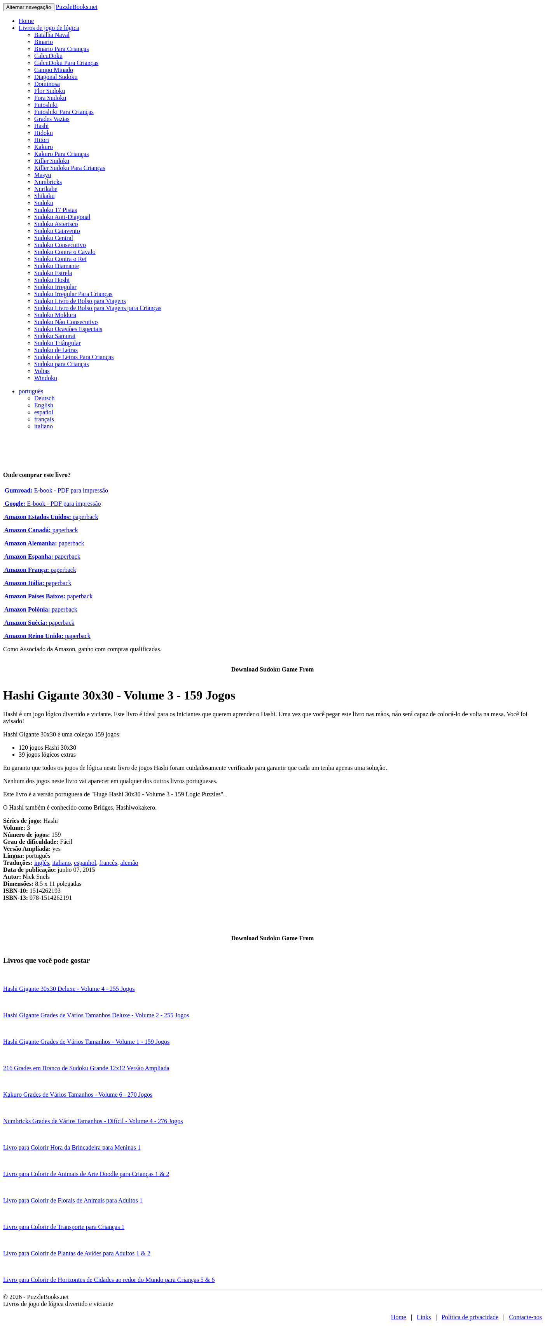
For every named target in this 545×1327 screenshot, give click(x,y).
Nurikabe (46, 189)
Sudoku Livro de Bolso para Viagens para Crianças (97, 308)
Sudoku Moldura (55, 315)
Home (26, 21)
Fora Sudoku (50, 98)
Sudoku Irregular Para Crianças (73, 294)
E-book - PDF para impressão (55, 490)
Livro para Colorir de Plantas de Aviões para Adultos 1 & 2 (76, 1253)
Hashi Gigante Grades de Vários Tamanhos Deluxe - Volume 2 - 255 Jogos (96, 1015)
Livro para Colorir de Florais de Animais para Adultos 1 (73, 1200)
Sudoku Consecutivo (60, 245)
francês (108, 862)
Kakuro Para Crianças (61, 154)
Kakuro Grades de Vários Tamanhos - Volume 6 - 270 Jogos (77, 1094)
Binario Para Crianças (61, 49)
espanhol (85, 862)
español (43, 412)
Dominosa (47, 84)
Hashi (41, 126)
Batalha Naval (52, 35)
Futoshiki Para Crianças (64, 112)
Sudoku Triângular (57, 343)
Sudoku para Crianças (61, 364)
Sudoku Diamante (56, 266)
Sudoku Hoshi (52, 280)
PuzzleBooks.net (77, 7)
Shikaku (44, 196)
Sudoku (43, 203)
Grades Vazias (52, 119)
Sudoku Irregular (55, 287)
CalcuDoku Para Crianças (66, 63)
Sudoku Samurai (54, 336)
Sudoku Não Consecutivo (66, 322)
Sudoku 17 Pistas (55, 210)
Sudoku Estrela (53, 273)
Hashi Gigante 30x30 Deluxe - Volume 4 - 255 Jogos (69, 988)
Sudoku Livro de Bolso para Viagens (80, 301)
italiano (43, 426)
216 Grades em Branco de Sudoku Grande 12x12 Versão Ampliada (86, 1068)
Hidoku (43, 133)
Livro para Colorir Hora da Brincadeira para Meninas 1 (72, 1147)
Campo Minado (53, 70)
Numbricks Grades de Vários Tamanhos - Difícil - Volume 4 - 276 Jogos (93, 1121)
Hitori (41, 140)
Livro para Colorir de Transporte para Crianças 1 (63, 1227)
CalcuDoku (48, 56)
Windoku (45, 378)
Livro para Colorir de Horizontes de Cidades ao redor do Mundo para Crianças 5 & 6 (109, 1279)
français (44, 419)
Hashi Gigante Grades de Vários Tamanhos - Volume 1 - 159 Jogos (86, 1041)
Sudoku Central (53, 238)
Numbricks (48, 182)
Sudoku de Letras (56, 350)
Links (424, 1317)
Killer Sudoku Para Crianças (69, 168)
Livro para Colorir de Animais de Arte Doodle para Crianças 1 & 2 (86, 1174)
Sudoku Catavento (57, 231)
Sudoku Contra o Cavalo (65, 252)
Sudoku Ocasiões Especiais (68, 329)
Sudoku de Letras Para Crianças (74, 357)
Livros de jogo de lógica (49, 28)
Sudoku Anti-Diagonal (62, 217)
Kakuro (43, 147)
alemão (129, 862)
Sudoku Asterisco (56, 224)
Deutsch (44, 398)
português (31, 391)
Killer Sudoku (51, 161)
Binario (43, 42)
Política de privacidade (470, 1317)
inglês (41, 862)
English (43, 405)
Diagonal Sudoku (56, 77)
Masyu (42, 175)
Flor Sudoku (49, 91)
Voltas (42, 371)
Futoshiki (46, 105)
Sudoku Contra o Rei (60, 259)
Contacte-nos (525, 1317)
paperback (50, 517)
